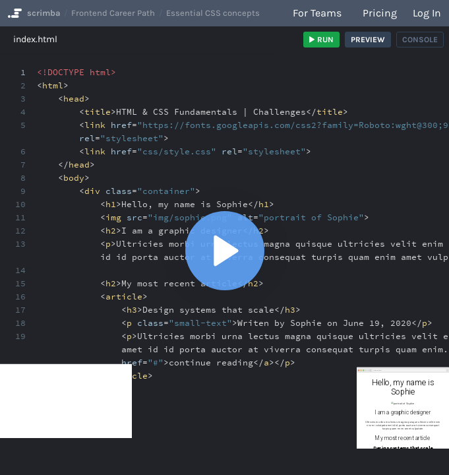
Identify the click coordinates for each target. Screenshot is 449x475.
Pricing (380, 13)
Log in (427, 13)
